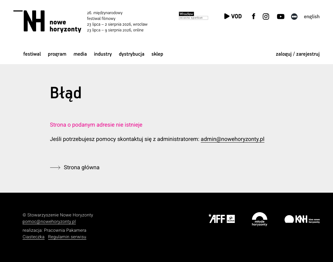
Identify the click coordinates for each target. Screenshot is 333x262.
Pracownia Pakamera (65, 230)
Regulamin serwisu (67, 237)
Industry (103, 54)
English (312, 17)
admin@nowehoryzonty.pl (232, 139)
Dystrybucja (131, 54)
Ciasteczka (33, 237)
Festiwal (32, 54)
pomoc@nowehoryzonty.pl (49, 221)
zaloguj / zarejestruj (298, 54)
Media (80, 54)
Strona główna (82, 167)
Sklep (157, 54)
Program (57, 54)
